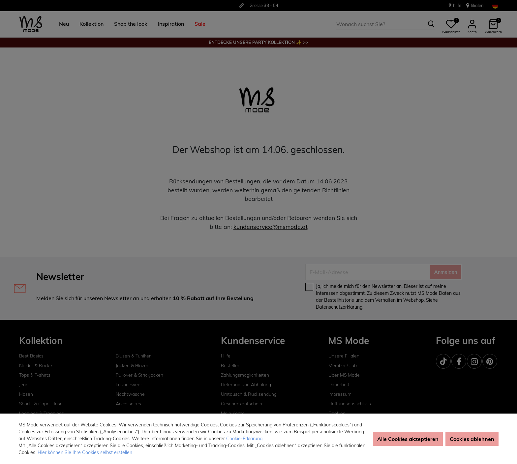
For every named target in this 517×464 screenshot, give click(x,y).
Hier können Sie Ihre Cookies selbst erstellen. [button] (85, 452)
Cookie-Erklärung (245, 439)
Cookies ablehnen (472, 439)
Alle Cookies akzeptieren (408, 439)
